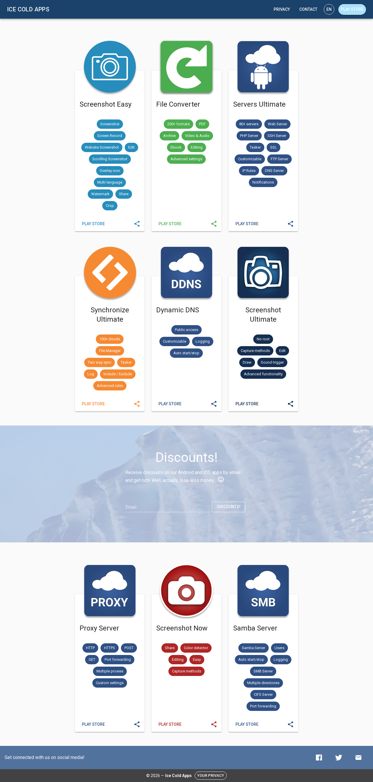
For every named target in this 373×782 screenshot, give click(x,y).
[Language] (329, 9)
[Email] (167, 507)
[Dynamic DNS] (170, 404)
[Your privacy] (211, 776)
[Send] (137, 224)
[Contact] (308, 9)
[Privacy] (282, 9)
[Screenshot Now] (170, 724)
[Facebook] (319, 757)
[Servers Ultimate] (247, 224)
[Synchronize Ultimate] (93, 404)
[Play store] (352, 9)
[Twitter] (338, 757)
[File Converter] (170, 224)
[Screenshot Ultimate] (247, 404)
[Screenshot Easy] (93, 224)
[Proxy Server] (93, 724)
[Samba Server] (247, 724)
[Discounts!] (228, 507)
